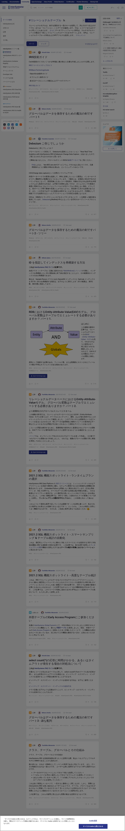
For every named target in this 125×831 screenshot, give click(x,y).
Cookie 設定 (93, 822)
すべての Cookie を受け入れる (93, 828)
